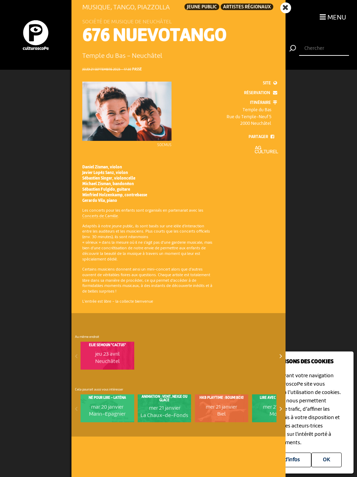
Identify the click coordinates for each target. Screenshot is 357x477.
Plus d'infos (286, 460)
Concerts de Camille (100, 216)
